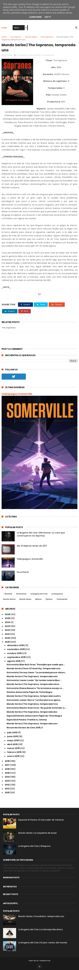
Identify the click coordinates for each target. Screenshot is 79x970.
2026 (8, 614)
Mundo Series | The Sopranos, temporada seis (32, 676)
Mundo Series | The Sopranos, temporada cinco (33, 684)
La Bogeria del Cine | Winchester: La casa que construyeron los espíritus (41, 534)
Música (38, 599)
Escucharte (23, 572)
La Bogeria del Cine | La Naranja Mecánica (40, 929)
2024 (8, 622)
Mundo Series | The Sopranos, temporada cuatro (34, 696)
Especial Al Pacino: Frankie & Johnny (27, 719)
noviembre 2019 (16, 649)
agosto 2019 (14, 661)
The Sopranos (47, 37)
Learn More (35, 17)
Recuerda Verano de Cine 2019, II (25, 727)
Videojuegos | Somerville (17, 394)
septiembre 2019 (16, 657)
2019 (7, 641)
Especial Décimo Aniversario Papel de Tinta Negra (34, 715)
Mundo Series (31, 37)
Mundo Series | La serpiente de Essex (37, 832)
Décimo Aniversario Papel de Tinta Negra (29, 692)
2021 (7, 634)
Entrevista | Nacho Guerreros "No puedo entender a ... (37, 707)
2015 (7, 772)
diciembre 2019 (15, 645)
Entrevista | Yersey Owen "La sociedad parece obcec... (37, 672)
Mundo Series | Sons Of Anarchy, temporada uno (33, 668)
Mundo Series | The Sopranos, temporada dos (32, 711)
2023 (8, 626)
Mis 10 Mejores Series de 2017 (32, 545)
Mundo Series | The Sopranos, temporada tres (32, 704)
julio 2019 (12, 732)
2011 (7, 788)
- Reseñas (7, 594)
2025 (8, 618)
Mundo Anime (9, 599)
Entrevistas (21, 594)
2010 (7, 792)
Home (4, 28)
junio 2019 (12, 736)
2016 (7, 769)
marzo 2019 (13, 748)
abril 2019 (12, 744)
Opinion (48, 599)
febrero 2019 (14, 752)
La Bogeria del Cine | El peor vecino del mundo (42, 942)
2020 (8, 638)
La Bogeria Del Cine (38, 594)
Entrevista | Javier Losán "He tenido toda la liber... (34, 680)
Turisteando (61, 599)
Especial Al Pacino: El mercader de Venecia (41, 819)
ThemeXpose (45, 960)
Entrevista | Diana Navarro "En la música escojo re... (35, 688)
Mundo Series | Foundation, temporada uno (41, 916)
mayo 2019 (13, 740)
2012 (7, 784)
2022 (8, 630)
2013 (7, 780)
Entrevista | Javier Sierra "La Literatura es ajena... (34, 700)
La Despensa (57, 594)
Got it (48, 17)
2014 (7, 776)
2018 (7, 761)
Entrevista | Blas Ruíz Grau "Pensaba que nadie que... (36, 664)
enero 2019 (13, 756)
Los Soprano (15, 37)
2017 (7, 765)
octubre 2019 (14, 653)
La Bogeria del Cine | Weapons (34, 846)
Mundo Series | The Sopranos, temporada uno (32, 723)
